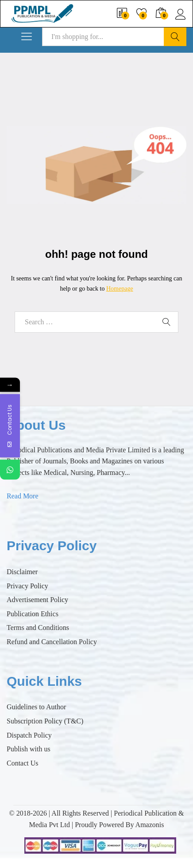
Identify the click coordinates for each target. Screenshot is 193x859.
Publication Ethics (32, 614)
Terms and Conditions (38, 627)
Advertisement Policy (37, 599)
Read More (23, 496)
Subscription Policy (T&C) (45, 721)
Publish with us (28, 749)
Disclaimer (22, 571)
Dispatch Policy (29, 735)
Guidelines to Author (36, 707)
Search (175, 36)
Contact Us (23, 763)
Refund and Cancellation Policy (52, 641)
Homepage (119, 288)
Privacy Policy (27, 586)
